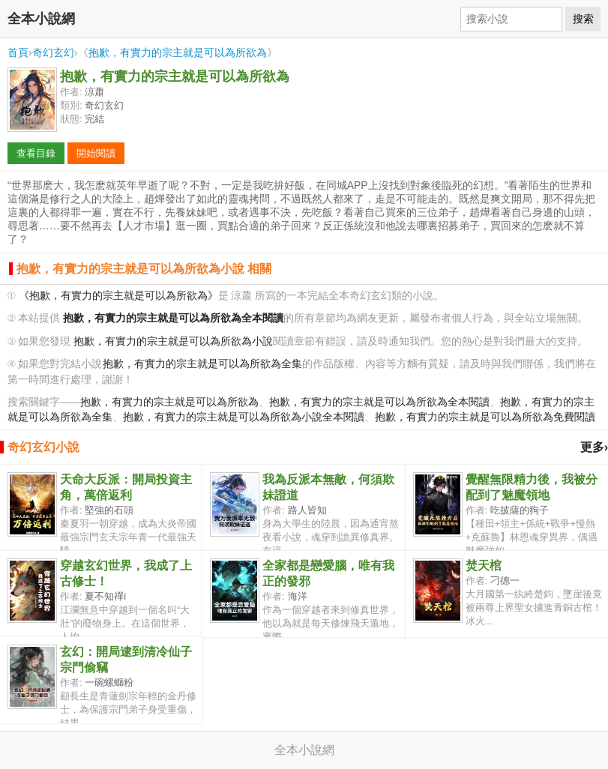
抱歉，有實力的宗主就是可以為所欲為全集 (202, 364)
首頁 (17, 52)
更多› (594, 447)
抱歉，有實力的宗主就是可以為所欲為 (177, 52)
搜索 (583, 19)
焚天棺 (484, 565)
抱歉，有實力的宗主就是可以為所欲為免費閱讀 (485, 417)
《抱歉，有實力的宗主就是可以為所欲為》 (118, 295)
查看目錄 (35, 153)
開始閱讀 (95, 153)
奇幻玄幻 (53, 52)
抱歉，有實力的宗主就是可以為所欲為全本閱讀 (379, 402)
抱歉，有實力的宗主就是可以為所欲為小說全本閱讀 (243, 417)
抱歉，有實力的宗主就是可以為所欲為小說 (173, 341)
